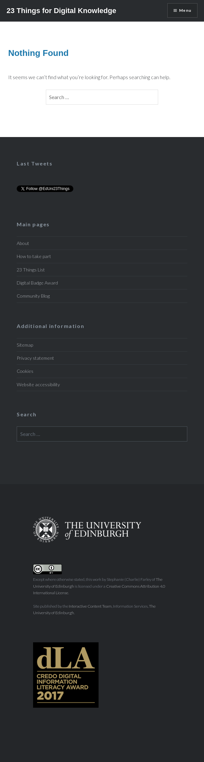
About (23, 243)
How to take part (34, 256)
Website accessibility (38, 384)
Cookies (25, 371)
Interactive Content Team (90, 606)
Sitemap (25, 345)
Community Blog (33, 296)
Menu (185, 10)
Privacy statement (35, 358)
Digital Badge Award (37, 283)
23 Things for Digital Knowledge (61, 11)
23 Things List (31, 269)
